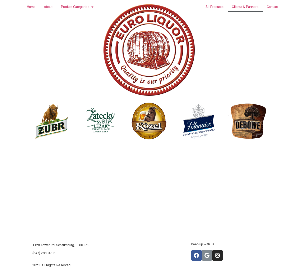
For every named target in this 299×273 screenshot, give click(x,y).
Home (31, 7)
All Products (215, 7)
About (48, 7)
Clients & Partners (245, 7)
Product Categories (77, 7)
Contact (272, 7)
